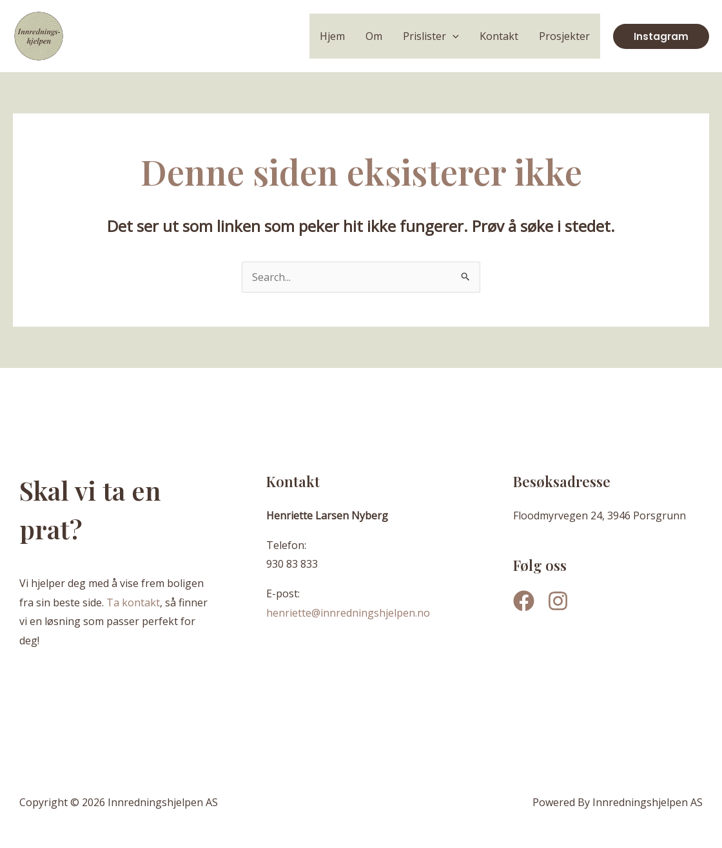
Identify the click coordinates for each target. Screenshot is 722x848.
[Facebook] (523, 601)
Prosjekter (564, 36)
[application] (452, 36)
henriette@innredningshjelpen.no (348, 613)
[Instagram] (558, 601)
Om (374, 36)
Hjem (332, 36)
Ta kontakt (133, 602)
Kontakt (499, 36)
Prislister (431, 36)
